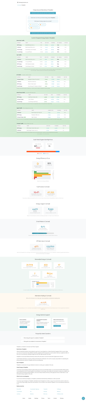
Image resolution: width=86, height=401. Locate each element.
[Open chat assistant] (83, 398)
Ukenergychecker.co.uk (22, 2)
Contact (55, 398)
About (24, 398)
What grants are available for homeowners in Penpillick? (35, 341)
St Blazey (59, 389)
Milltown (58, 391)
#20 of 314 (30, 290)
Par (30, 391)
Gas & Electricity (34, 27)
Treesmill (45, 389)
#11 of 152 (49, 290)
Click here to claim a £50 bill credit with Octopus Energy (43, 13)
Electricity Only (34, 24)
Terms (49, 398)
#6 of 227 (36, 290)
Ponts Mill (19, 389)
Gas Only (43, 24)
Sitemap (61, 398)
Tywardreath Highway (34, 389)
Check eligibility (23, 327)
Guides (29, 398)
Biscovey (45, 394)
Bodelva (32, 394)
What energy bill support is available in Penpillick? (34, 338)
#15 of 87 (42, 290)
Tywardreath (19, 391)
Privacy (42, 398)
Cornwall (19, 5)
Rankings (36, 398)
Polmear (45, 391)
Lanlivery (18, 394)
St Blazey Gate (60, 394)
